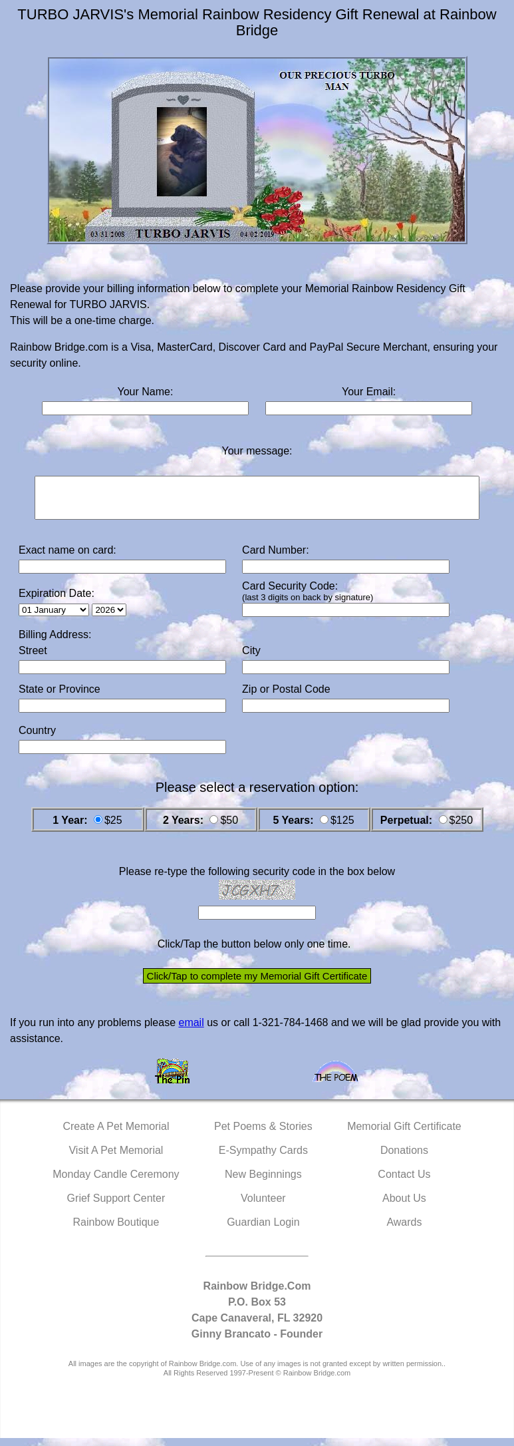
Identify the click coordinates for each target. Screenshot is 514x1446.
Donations (404, 1158)
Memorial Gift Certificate (404, 1134)
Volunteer (263, 1206)
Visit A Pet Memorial (115, 1158)
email (190, 1030)
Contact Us (404, 1182)
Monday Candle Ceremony (116, 1182)
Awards (404, 1230)
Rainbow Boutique (115, 1230)
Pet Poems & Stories (263, 1134)
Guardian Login (263, 1230)
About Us (404, 1206)
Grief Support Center (116, 1206)
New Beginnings (263, 1182)
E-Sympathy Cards (263, 1158)
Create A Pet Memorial (116, 1134)
